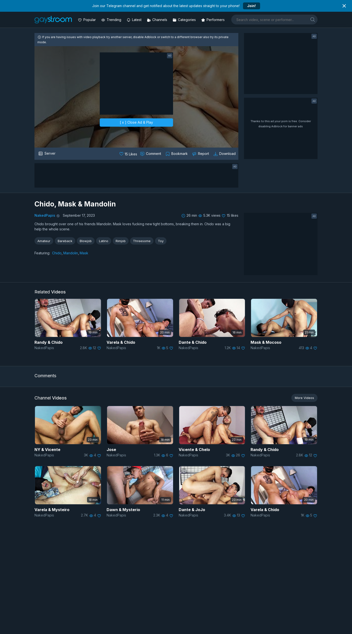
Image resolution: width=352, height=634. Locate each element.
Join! (251, 6)
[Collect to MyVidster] (177, 154)
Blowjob (86, 241)
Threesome (142, 241)
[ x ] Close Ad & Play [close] (136, 122)
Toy (161, 241)
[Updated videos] (134, 20)
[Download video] (225, 154)
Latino (103, 241)
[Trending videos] (111, 20)
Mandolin (70, 253)
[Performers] (213, 20)
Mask (84, 253)
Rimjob (121, 241)
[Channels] (157, 20)
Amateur (43, 241)
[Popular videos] (87, 20)
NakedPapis (44, 215)
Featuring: (42, 253)
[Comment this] (151, 154)
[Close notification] (344, 6)
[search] (312, 19)
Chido (57, 253)
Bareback (65, 241)
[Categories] (184, 20)
